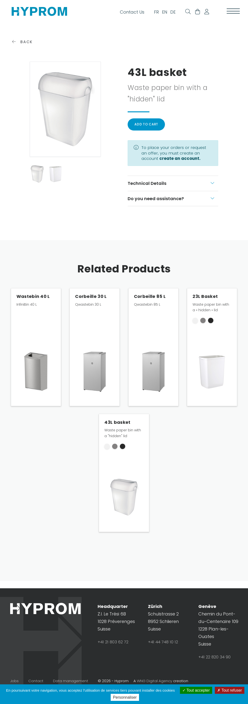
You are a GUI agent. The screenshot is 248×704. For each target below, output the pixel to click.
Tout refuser (229, 690)
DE (167, 14)
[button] (205, 14)
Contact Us (127, 14)
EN (159, 14)
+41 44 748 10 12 (164, 655)
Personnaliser (125, 697)
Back (23, 53)
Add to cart (148, 136)
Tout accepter (196, 690)
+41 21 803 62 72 (114, 655)
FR (151, 14)
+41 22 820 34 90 (215, 670)
